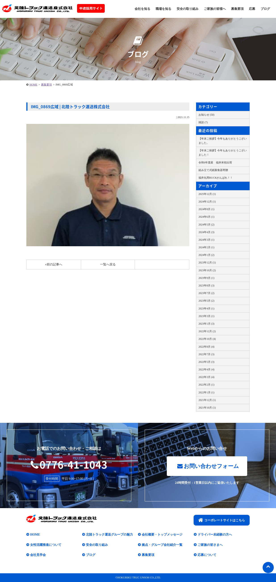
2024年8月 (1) (206, 209)
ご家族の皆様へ (215, 8)
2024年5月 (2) (206, 224)
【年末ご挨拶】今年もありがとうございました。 (223, 140)
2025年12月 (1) (207, 194)
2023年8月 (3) (206, 285)
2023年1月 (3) (206, 323)
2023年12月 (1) (207, 262)
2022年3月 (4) (206, 377)
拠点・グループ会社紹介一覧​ (162, 545)
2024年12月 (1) (207, 201)
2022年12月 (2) (207, 331)
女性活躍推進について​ (45, 545)
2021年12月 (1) (207, 400)
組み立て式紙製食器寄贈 (213, 170)
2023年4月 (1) (206, 308)
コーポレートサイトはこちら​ (221, 520)
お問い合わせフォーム (208, 466)
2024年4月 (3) (206, 232)
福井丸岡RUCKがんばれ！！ (216, 177)
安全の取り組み (188, 8)
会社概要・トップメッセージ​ (162, 534)
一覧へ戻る (108, 264)
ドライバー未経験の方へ (215, 534)
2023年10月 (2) (207, 270)
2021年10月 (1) (207, 407)
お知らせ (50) (206, 114)
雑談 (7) (203, 122)
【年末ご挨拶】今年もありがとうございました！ (223, 152)
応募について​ (207, 555)
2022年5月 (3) (206, 361)
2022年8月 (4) (206, 346)
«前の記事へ (53, 264)
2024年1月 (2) (206, 255)
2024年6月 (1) (206, 216)
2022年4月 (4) (206, 369)
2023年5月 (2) (206, 300)
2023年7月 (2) (206, 293)
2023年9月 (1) (206, 278)
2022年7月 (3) (206, 354)
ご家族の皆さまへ (210, 545)
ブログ (265, 8)
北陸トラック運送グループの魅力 (109, 534)
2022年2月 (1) (206, 384)
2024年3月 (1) (206, 239)
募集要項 (237, 8)
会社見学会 (38, 555)
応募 (252, 8)
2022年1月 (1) (206, 392)
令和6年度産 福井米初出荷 (215, 162)
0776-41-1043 (69, 464)
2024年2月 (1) (206, 247)
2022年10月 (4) (207, 338)
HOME (33, 84)
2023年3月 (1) (206, 316)
